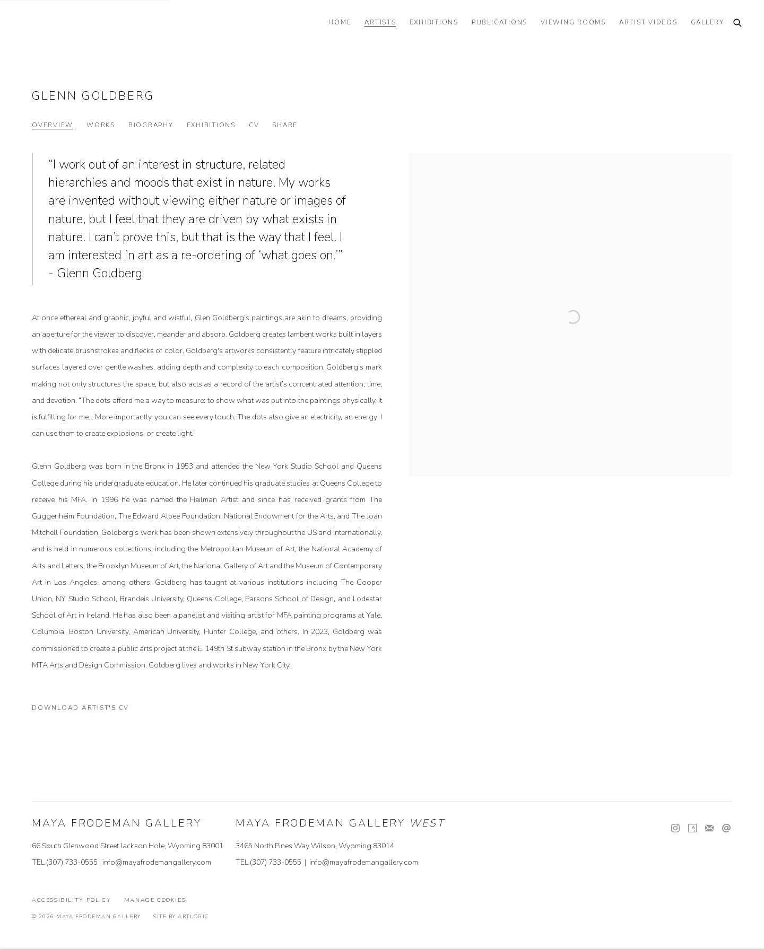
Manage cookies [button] (155, 900)
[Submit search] (738, 23)
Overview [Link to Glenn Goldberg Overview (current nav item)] (52, 125)
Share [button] (285, 125)
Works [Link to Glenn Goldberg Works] (100, 125)
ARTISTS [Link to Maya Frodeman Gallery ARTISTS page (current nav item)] (380, 23)
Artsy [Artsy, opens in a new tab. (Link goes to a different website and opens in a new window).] (692, 829)
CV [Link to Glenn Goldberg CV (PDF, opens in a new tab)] (254, 125)
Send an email (726, 829)
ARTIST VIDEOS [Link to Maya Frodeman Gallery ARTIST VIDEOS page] (648, 23)
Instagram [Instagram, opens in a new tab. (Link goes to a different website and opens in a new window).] (675, 829)
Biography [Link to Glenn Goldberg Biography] (150, 125)
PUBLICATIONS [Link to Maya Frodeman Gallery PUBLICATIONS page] (499, 23)
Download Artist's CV (87, 710)
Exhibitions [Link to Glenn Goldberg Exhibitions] (211, 125)
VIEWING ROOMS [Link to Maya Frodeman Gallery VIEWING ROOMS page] (573, 23)
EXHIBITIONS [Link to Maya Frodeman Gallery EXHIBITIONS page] (434, 23)
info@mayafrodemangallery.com (156, 862)
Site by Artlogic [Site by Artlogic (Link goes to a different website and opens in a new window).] (181, 916)
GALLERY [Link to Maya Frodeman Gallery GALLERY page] (707, 23)
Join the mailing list (709, 829)
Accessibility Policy (71, 900)
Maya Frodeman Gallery (95, 24)
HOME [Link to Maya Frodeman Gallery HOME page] (339, 23)
